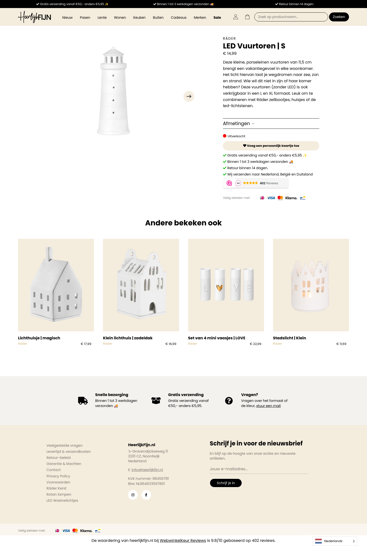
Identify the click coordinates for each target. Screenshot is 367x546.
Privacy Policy (58, 476)
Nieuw (67, 17)
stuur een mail (268, 405)
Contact (53, 469)
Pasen (85, 17)
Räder (229, 38)
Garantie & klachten (63, 463)
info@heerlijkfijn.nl (147, 469)
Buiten (158, 17)
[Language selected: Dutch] (334, 541)
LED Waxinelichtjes (62, 500)
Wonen (120, 17)
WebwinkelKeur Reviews (183, 540)
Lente (102, 17)
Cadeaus (178, 17)
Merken (200, 17)
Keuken (139, 17)
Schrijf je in (226, 483)
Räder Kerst (56, 488)
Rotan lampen (58, 494)
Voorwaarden (58, 482)
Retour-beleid (58, 457)
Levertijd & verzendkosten (68, 451)
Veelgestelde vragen (64, 445)
